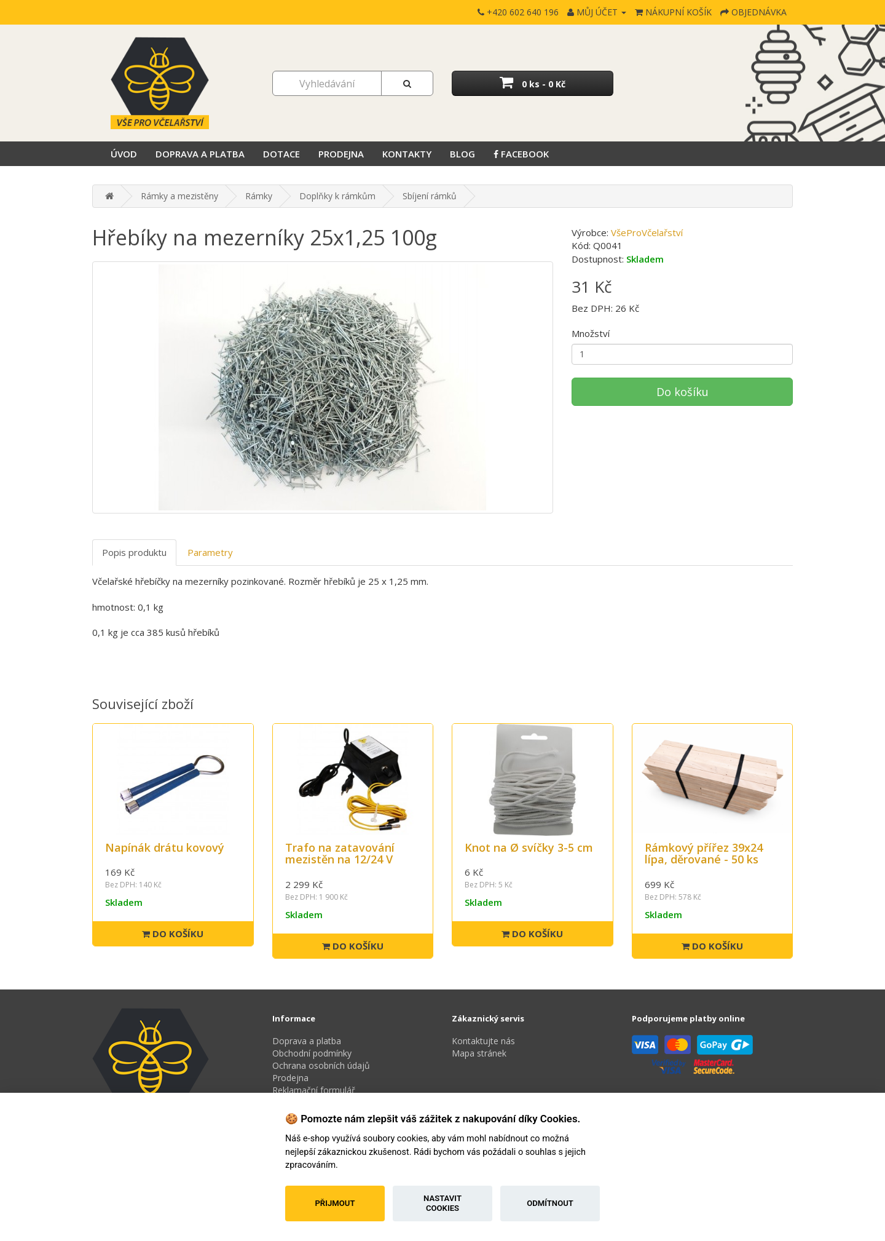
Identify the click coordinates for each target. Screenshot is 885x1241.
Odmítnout (550, 1203)
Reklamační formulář (313, 1090)
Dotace (281, 154)
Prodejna (341, 154)
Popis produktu (134, 552)
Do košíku (682, 391)
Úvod (124, 154)
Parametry (210, 552)
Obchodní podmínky (312, 1053)
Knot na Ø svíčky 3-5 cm (529, 847)
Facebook (521, 154)
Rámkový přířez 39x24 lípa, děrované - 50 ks (704, 853)
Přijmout (335, 1203)
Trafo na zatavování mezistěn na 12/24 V (340, 853)
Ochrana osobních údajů (321, 1065)
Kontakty (406, 154)
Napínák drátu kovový (164, 847)
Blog (462, 154)
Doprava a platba (200, 154)
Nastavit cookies (442, 1203)
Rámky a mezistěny (179, 196)
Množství (591, 333)
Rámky (258, 196)
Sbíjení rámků (430, 196)
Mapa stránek (479, 1053)
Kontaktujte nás (483, 1041)
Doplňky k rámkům (337, 196)
